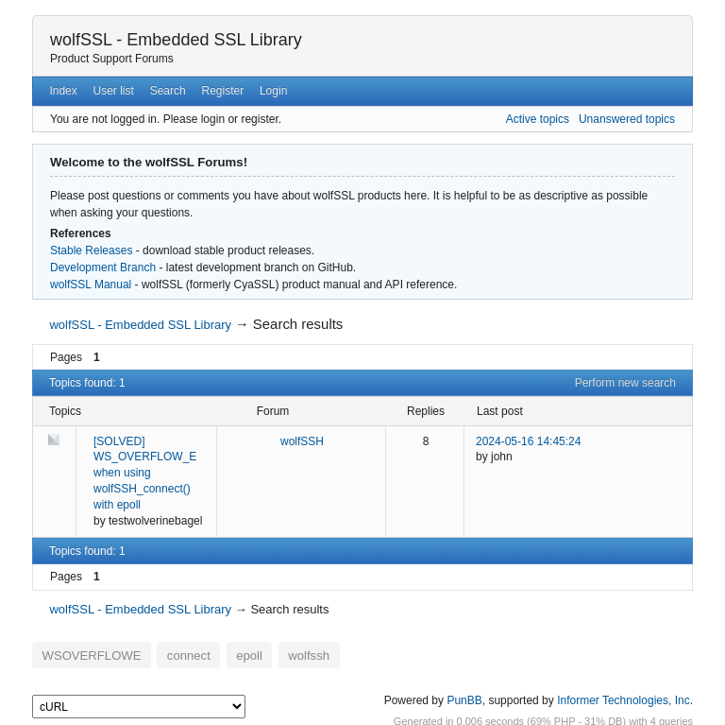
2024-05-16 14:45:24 (528, 441)
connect (169, 652)
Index (62, 90)
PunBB (464, 695)
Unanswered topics (627, 119)
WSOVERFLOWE (83, 652)
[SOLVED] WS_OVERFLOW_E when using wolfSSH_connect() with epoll (144, 473)
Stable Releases (91, 250)
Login (273, 90)
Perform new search (625, 382)
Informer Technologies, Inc (623, 695)
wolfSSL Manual (90, 284)
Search (168, 90)
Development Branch (103, 267)
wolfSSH (302, 441)
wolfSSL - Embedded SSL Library (176, 39)
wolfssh (275, 652)
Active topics (537, 119)
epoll (222, 652)
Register (222, 90)
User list (113, 90)
